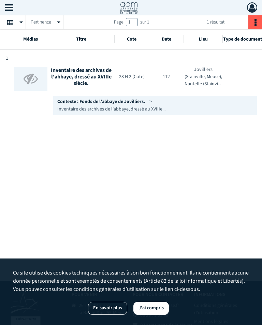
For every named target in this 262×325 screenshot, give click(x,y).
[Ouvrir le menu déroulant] (9, 8)
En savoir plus (107, 308)
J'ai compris (151, 308)
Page (118, 22)
